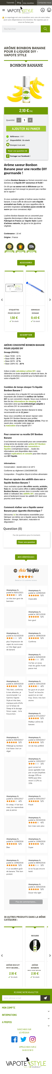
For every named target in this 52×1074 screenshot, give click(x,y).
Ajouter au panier (26, 129)
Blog (19, 3)
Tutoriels (10, 3)
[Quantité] (24, 120)
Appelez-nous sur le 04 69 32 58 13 (27, 1048)
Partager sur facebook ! (20, 156)
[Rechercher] (26, 28)
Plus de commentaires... (26, 901)
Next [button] (50, 300)
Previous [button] (2, 300)
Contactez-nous (44, 3)
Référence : (15, 136)
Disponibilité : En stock (20, 140)
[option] (14, 301)
